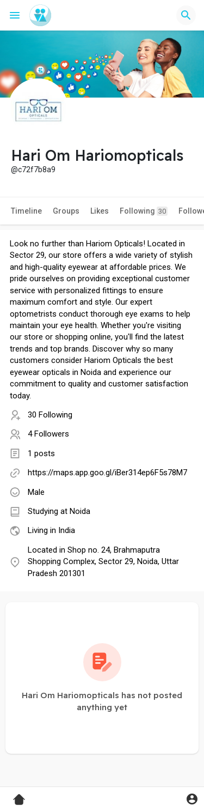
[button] (186, 15)
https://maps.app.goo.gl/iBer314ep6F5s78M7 (107, 472)
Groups (66, 211)
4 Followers (48, 434)
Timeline (26, 211)
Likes (99, 211)
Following (144, 211)
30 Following (50, 415)
